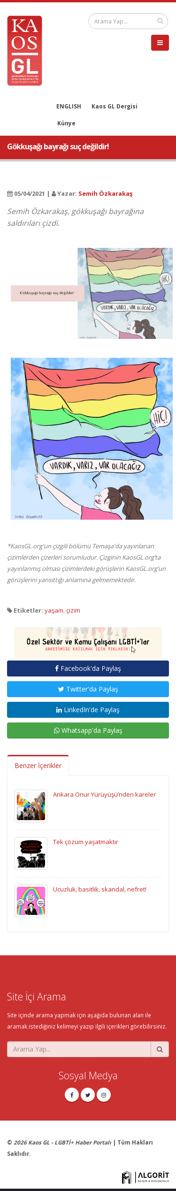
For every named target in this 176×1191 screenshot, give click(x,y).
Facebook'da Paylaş (88, 668)
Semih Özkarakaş (105, 193)
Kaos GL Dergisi (115, 106)
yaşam (54, 610)
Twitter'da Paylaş (88, 688)
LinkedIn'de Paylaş (88, 709)
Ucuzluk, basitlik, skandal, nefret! (99, 889)
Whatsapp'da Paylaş (88, 730)
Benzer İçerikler (38, 765)
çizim (73, 610)
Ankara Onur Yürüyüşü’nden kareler (104, 794)
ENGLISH (68, 106)
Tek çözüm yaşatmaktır (85, 842)
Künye (66, 123)
